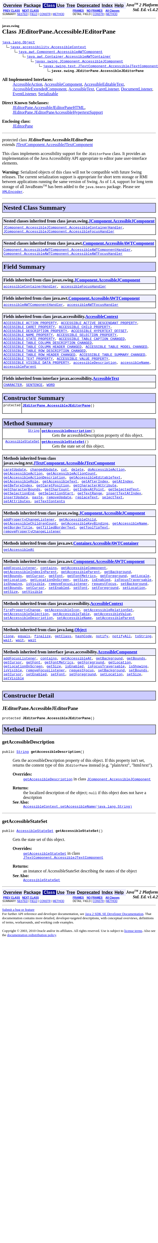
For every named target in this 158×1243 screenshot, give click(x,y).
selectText (112, 521)
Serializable (48, 94)
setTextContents (49, 526)
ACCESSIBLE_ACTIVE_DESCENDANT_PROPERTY (99, 329)
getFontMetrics (81, 607)
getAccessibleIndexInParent (30, 602)
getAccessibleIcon (62, 645)
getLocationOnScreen (49, 612)
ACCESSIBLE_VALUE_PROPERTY (82, 372)
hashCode (83, 674)
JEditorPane (23, 127)
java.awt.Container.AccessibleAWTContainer (69, 57)
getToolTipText (94, 555)
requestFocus (104, 616)
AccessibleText (81, 90)
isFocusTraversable (132, 612)
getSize (80, 612)
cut (64, 488)
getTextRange (89, 516)
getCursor (35, 607)
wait (7, 678)
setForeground (105, 621)
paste (37, 521)
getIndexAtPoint (88, 512)
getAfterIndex (94, 502)
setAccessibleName (74, 655)
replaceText (86, 521)
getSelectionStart (55, 516)
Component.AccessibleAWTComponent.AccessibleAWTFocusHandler (62, 257)
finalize (42, 674)
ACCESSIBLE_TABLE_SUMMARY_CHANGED (112, 367)
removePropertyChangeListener (32, 559)
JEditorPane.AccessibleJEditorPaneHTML (49, 108)
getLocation (14, 612)
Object (81, 667)
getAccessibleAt (18, 578)
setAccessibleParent (115, 655)
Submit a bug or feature (18, 958)
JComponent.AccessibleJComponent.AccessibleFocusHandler (58, 233)
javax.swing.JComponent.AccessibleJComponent (79, 62)
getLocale (140, 607)
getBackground (117, 602)
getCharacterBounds (21, 512)
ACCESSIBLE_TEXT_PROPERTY (28, 372)
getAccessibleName (129, 550)
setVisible (32, 626)
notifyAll (121, 674)
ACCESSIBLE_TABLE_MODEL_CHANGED (116, 357)
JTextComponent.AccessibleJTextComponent (54, 145)
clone (8, 674)
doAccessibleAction (106, 488)
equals (24, 674)
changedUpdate (43, 488)
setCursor (35, 621)
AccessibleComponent (63, 85)
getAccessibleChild (77, 545)
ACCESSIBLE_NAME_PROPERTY (28, 343)
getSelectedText (123, 512)
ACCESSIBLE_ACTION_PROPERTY (30, 329)
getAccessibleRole (20, 502)
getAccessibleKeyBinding (84, 550)
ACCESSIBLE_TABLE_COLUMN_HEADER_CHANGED (42, 357)
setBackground (134, 616)
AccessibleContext (101, 322)
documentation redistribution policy (31, 983)
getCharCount (57, 512)
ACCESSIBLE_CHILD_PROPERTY (84, 333)
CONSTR (45, 14)
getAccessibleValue (112, 650)
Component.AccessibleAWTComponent (118, 245)
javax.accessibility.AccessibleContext (48, 47)
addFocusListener (19, 597)
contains (48, 597)
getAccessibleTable (71, 650)
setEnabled (59, 621)
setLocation (133, 621)
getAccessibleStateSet (63, 459)
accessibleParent (19, 381)
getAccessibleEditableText (95, 497)
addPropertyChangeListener (29, 545)
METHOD (58, 14)
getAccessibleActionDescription (34, 497)
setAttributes (16, 526)
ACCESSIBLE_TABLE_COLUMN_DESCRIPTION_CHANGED (47, 352)
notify (102, 674)
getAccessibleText (59, 502)
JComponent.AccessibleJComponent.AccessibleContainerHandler (62, 228)
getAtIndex (122, 502)
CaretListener (107, 90)
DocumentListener (136, 90)
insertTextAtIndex (123, 516)
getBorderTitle (17, 555)
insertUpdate (15, 521)
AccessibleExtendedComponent (39, 90)
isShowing (12, 616)
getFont (56, 607)
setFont (80, 621)
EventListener (24, 94)
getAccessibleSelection (26, 650)
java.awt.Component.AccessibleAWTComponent (60, 52)
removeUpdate (59, 521)
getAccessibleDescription (66, 448)
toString (143, 674)
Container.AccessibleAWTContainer (106, 572)
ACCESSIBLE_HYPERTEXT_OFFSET (99, 338)
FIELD (33, 14)
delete (77, 488)
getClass (63, 674)
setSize (10, 626)
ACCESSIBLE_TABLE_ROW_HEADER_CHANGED (39, 367)
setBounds (12, 621)
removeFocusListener (68, 616)
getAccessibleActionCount (71, 493)
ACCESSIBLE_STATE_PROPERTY (29, 348)
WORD (51, 400)
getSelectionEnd (18, 516)
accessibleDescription (94, 376)
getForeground (113, 607)
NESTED (22, 14)
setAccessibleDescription (28, 655)
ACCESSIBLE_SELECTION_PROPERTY (86, 343)
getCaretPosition (52, 507)
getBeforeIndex (17, 507)
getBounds (12, 607)
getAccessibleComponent (83, 597)
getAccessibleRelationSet (108, 645)
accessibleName (135, 376)
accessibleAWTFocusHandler (92, 310)
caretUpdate (14, 488)
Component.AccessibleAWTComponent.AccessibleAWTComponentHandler (67, 252)
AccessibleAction (27, 85)
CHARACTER (12, 400)
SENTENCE (34, 400)
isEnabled (101, 612)
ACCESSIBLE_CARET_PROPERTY (29, 333)
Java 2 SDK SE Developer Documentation (114, 962)
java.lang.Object (18, 42)
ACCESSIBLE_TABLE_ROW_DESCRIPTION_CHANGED (44, 362)
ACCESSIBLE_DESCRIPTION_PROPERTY (35, 338)
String (33, 448)
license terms (133, 979)
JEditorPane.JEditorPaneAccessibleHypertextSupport (58, 113)
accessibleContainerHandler (30, 291)
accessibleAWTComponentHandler (33, 310)
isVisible (35, 616)
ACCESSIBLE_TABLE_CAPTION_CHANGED (92, 348)
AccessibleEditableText (104, 85)
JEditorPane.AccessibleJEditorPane (56, 422)
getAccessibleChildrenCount (30, 550)
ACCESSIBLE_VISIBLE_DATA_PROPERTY (36, 376)
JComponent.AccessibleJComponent (122, 222)
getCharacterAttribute (94, 507)
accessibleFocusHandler (83, 291)
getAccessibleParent (80, 602)
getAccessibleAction (22, 493)
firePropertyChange (21, 645)
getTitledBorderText (55, 555)
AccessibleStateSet (22, 459)
